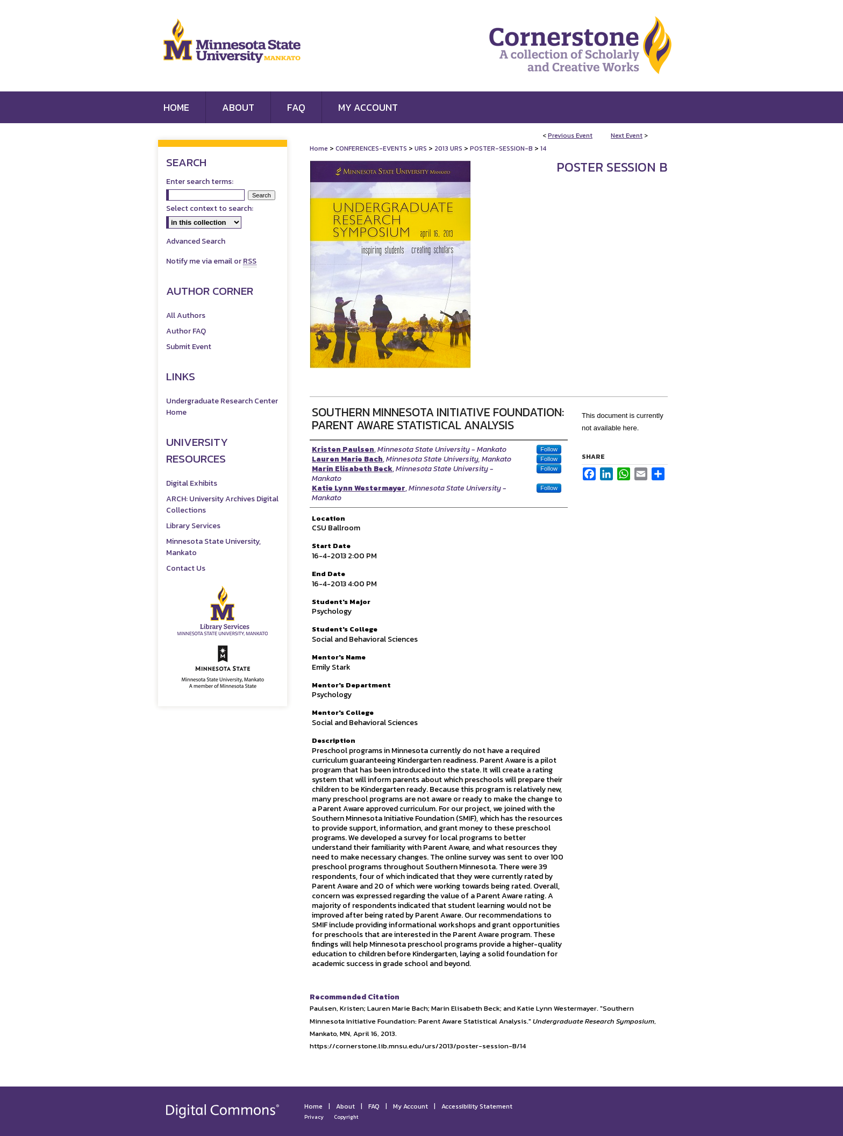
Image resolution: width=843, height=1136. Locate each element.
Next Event (626, 135)
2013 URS (449, 148)
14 (543, 148)
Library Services (193, 525)
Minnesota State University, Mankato (213, 547)
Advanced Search (195, 241)
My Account (410, 1106)
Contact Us (185, 568)
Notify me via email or (211, 261)
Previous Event (570, 135)
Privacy (314, 1117)
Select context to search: (209, 208)
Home (319, 148)
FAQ (374, 1106)
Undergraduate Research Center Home (222, 406)
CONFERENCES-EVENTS (372, 148)
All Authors (185, 315)
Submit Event (188, 346)
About (345, 1106)
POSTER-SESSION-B (502, 148)
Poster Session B (612, 167)
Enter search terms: (199, 181)
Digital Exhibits (191, 483)
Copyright (346, 1117)
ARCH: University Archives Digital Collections (222, 504)
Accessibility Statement (476, 1106)
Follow (549, 449)
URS (421, 148)
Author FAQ (186, 331)
